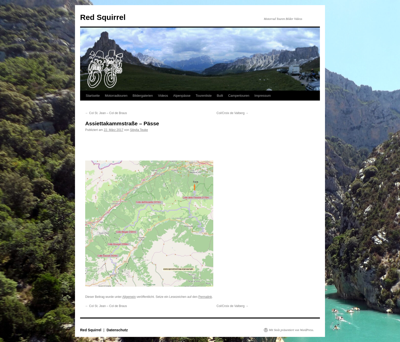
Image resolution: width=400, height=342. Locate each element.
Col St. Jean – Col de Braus (106, 113)
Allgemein (129, 297)
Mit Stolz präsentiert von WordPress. (291, 330)
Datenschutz (117, 330)
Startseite (93, 95)
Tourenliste (204, 95)
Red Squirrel (103, 17)
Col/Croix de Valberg (232, 113)
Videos (163, 95)
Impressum (262, 95)
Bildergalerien (143, 95)
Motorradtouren (116, 95)
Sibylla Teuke (139, 130)
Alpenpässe (182, 95)
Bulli (220, 95)
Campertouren (238, 95)
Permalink (205, 297)
